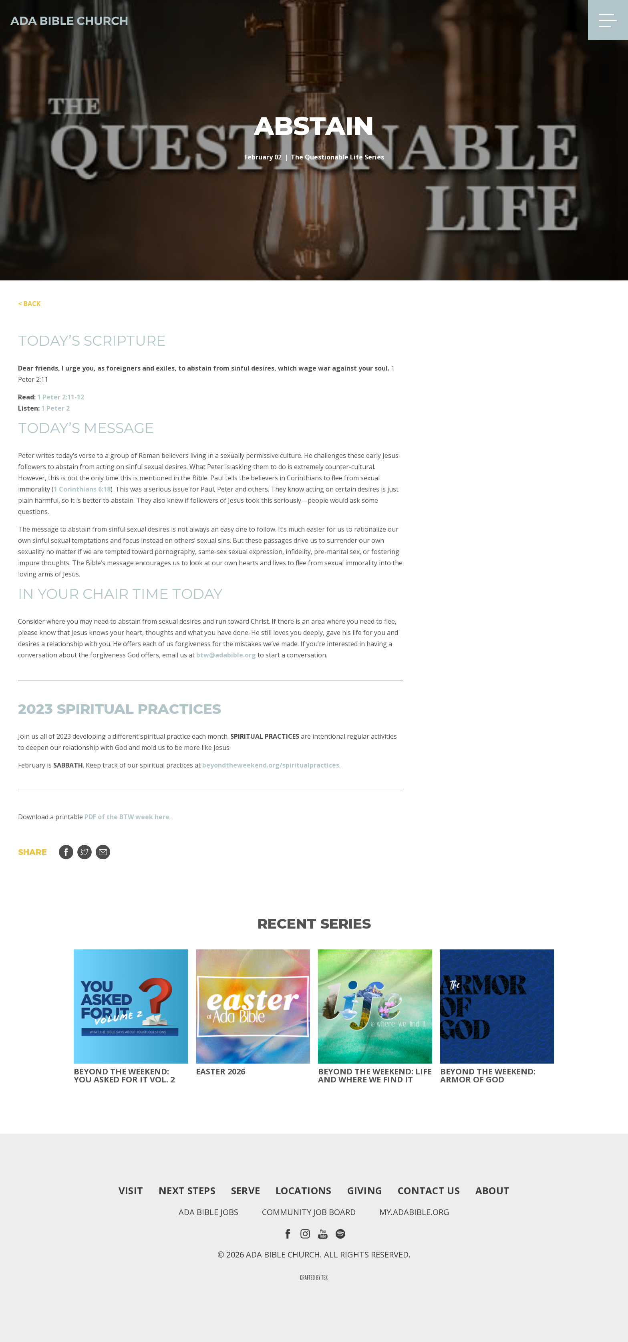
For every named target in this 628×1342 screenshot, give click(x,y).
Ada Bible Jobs (208, 1212)
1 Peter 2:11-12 (60, 397)
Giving (364, 1190)
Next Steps (187, 1190)
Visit (131, 1190)
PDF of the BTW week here (127, 816)
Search (569, 20)
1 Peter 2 (55, 408)
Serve (245, 1190)
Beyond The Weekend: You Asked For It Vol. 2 (124, 1076)
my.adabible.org (414, 1212)
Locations (303, 1190)
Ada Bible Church (64, 20)
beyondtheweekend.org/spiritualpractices (270, 765)
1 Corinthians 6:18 (82, 489)
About (492, 1190)
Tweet (84, 852)
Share (66, 852)
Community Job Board (309, 1212)
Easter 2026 (220, 1072)
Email (103, 852)
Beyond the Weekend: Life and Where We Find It (375, 1076)
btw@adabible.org (226, 655)
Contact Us (429, 1190)
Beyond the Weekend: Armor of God (487, 1076)
